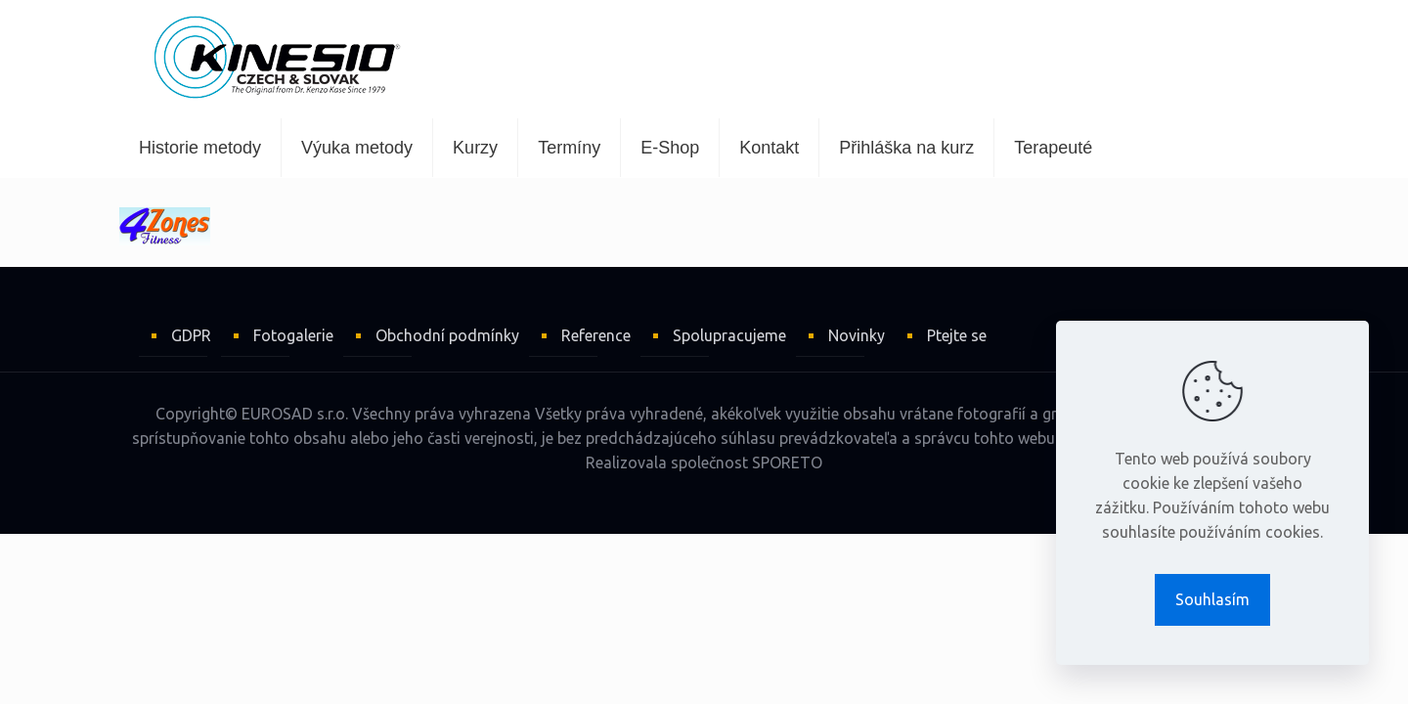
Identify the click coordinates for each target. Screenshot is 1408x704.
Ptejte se (957, 335)
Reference (596, 335)
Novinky (856, 335)
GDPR (191, 335)
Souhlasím (1212, 599)
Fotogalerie (293, 335)
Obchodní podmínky (447, 335)
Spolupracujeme (729, 335)
